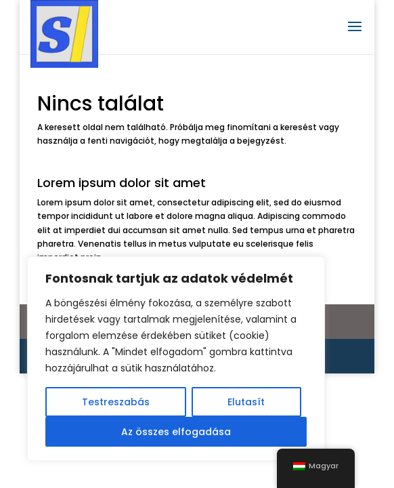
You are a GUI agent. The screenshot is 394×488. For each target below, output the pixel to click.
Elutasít (246, 402)
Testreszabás (116, 402)
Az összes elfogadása (176, 432)
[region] (176, 358)
